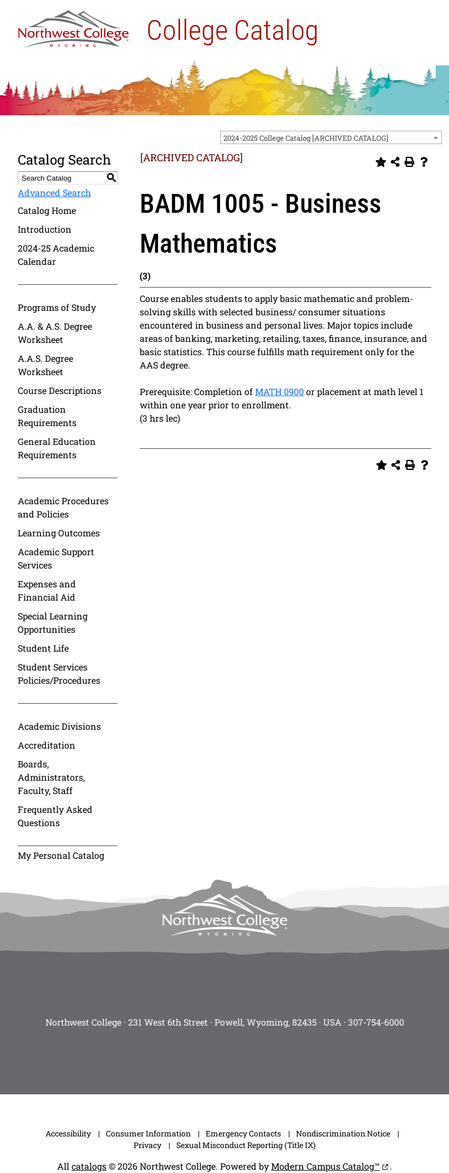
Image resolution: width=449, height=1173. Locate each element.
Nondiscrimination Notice (343, 1133)
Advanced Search (54, 192)
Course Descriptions (59, 390)
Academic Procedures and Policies (63, 507)
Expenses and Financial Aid (47, 590)
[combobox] (331, 137)
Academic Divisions (59, 726)
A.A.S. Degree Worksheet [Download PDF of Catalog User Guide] (45, 364)
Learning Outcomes (59, 533)
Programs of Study (57, 307)
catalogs (89, 1166)
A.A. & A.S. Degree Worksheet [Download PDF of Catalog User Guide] (55, 332)
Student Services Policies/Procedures (59, 673)
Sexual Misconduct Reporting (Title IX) (245, 1145)
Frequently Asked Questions (55, 815)
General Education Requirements (57, 448)
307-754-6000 (376, 1022)
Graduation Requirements (47, 415)
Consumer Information (148, 1133)
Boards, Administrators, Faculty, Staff (51, 777)
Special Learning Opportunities (53, 622)
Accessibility (68, 1133)
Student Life (43, 648)
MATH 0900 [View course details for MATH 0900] (279, 391)
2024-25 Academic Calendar (56, 254)
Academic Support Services (56, 558)
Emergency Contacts (243, 1133)
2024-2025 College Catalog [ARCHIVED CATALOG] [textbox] (306, 138)
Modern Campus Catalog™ (325, 1166)
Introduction (45, 229)
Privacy (147, 1145)
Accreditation (46, 745)
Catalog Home (47, 210)
